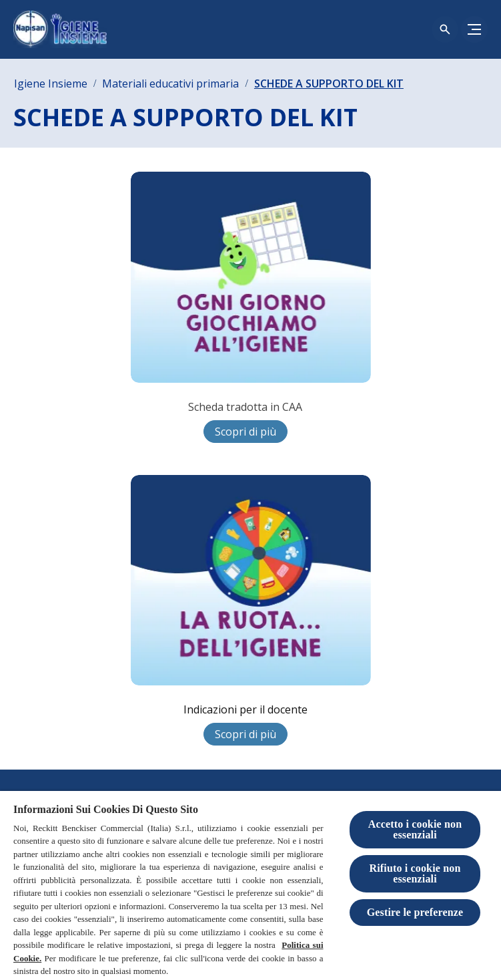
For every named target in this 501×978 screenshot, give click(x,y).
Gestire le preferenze (415, 912)
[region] (250, 884)
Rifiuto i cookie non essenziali (414, 873)
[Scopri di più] (245, 431)
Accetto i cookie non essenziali (415, 829)
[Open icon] (445, 29)
